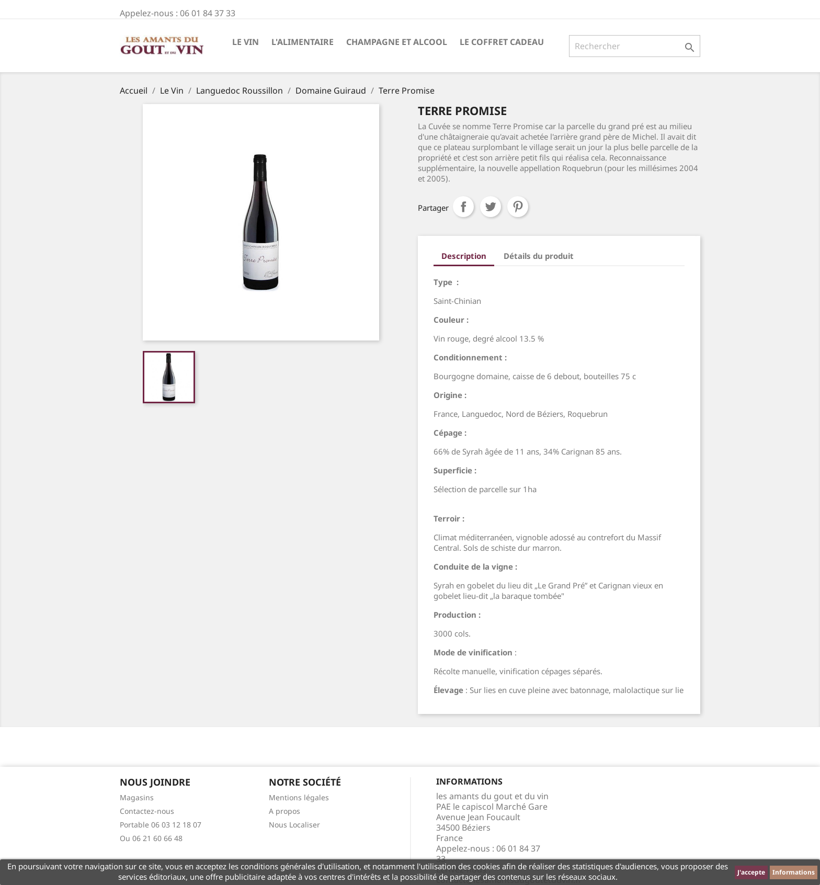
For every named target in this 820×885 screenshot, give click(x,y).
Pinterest (517, 206)
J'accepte (751, 872)
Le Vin (245, 42)
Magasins (137, 797)
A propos (284, 811)
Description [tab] (463, 256)
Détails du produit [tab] (539, 256)
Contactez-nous (147, 811)
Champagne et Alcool (396, 42)
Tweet (490, 206)
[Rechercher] (634, 46)
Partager (463, 206)
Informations (793, 872)
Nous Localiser (294, 825)
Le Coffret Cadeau (502, 42)
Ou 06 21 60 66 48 (151, 838)
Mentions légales (299, 797)
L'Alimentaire (302, 42)
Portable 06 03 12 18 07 (160, 825)
